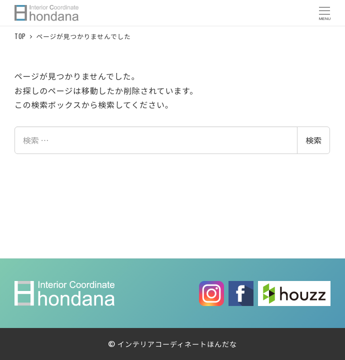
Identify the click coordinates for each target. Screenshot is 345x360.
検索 (314, 140)
